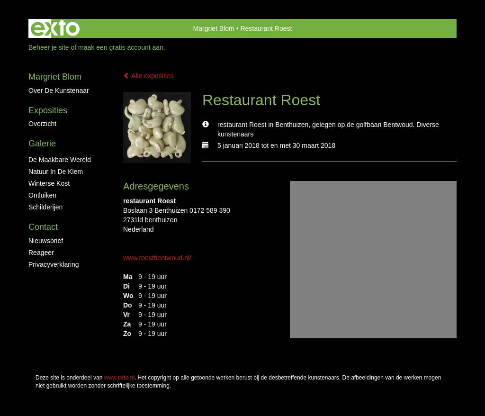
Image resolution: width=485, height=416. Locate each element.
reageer (41, 252)
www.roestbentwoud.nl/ (157, 258)
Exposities (47, 110)
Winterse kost (49, 183)
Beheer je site (48, 47)
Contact (43, 227)
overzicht (42, 123)
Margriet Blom (213, 28)
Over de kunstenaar (58, 90)
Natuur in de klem (55, 171)
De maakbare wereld (59, 159)
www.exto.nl (119, 377)
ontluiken (42, 195)
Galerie (42, 143)
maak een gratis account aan (120, 47)
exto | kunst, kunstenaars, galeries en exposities (55, 28)
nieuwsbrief (45, 240)
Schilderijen (45, 207)
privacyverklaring (53, 264)
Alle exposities (148, 76)
